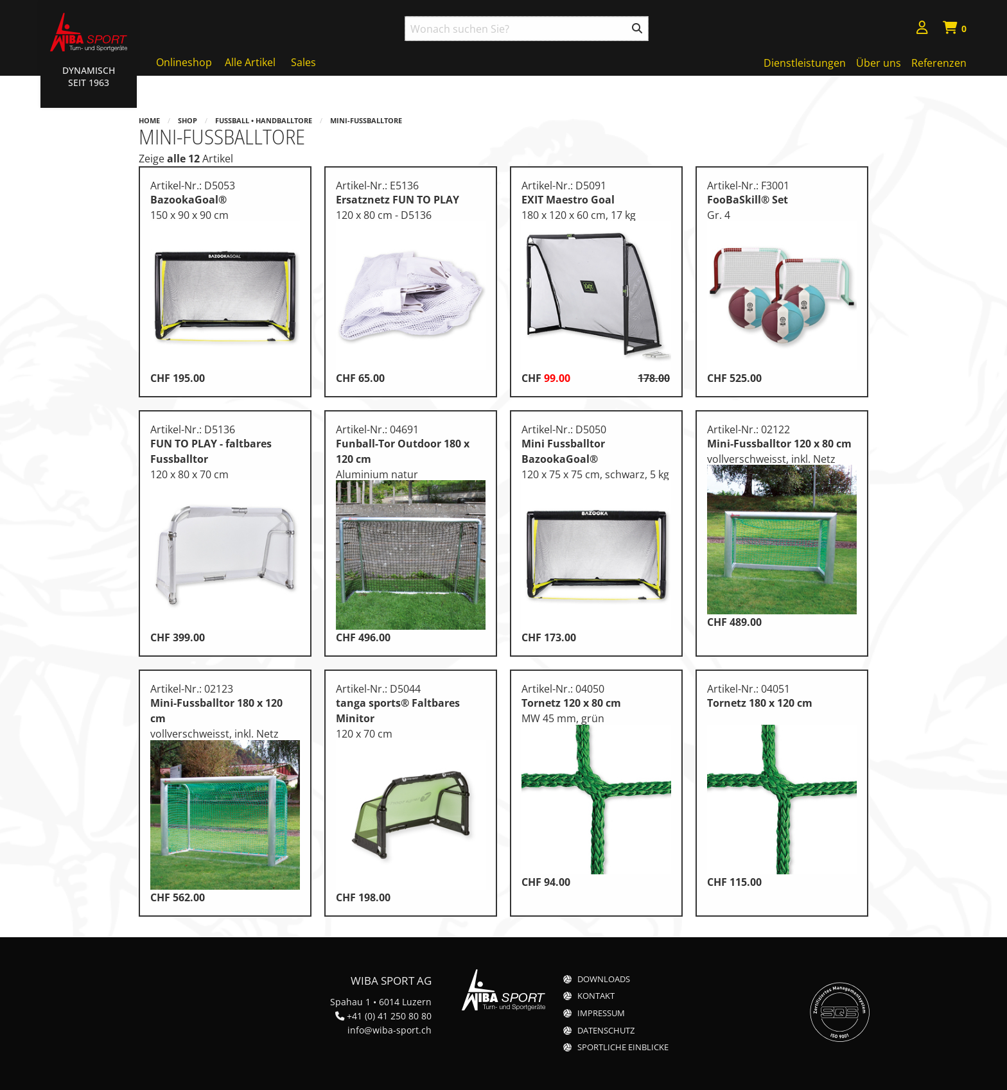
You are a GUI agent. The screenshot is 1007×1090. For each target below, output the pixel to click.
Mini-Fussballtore (366, 120)
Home (149, 120)
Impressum (601, 1013)
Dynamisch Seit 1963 (88, 76)
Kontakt (596, 996)
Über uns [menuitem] (878, 63)
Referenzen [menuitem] (939, 63)
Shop (187, 120)
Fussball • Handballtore (263, 120)
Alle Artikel (250, 62)
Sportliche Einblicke (623, 1047)
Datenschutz (606, 1030)
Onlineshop (184, 62)
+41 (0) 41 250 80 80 (389, 1016)
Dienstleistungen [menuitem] (805, 63)
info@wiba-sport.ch (389, 1030)
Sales (303, 62)
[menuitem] (922, 29)
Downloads (603, 979)
